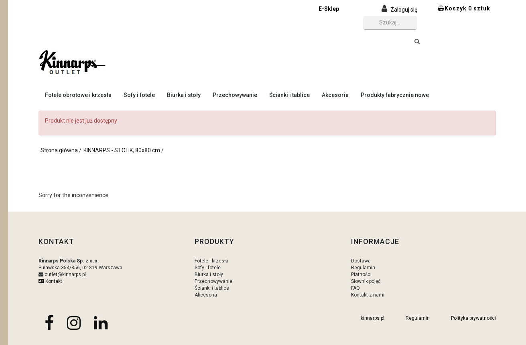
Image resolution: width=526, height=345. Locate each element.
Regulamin (363, 267)
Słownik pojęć (365, 281)
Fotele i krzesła (211, 261)
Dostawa (361, 261)
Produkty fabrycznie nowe (395, 95)
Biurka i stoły (184, 95)
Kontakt (50, 281)
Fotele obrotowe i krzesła (78, 95)
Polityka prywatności (473, 318)
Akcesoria (335, 95)
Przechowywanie (235, 95)
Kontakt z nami (367, 295)
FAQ (355, 288)
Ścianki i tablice (289, 95)
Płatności (361, 274)
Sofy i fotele (139, 95)
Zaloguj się (403, 9)
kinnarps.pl (372, 318)
